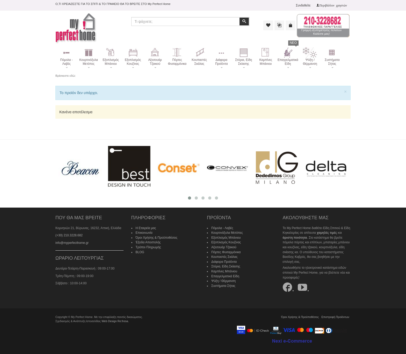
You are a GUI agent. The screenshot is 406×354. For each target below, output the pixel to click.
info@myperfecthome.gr (72, 243)
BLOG (140, 252)
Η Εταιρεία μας (146, 228)
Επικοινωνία (144, 233)
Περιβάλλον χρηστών (333, 5)
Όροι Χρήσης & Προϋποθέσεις (157, 237)
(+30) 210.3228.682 (69, 235)
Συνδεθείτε (303, 5)
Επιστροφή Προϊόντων (335, 316)
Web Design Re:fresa (115, 321)
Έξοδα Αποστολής (148, 242)
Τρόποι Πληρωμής (148, 247)
